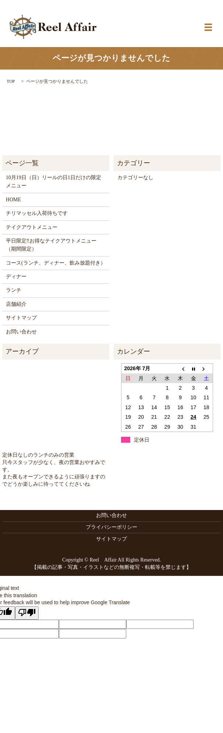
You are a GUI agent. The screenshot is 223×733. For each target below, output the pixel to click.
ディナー (16, 276)
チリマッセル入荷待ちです (37, 213)
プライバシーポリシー (111, 527)
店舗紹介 (16, 304)
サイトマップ (21, 318)
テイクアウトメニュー (31, 227)
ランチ (13, 290)
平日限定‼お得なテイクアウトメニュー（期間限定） (51, 245)
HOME (13, 199)
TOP (11, 81)
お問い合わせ (21, 331)
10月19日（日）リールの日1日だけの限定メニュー (53, 181)
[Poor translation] (27, 613)
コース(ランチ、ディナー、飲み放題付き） (56, 263)
